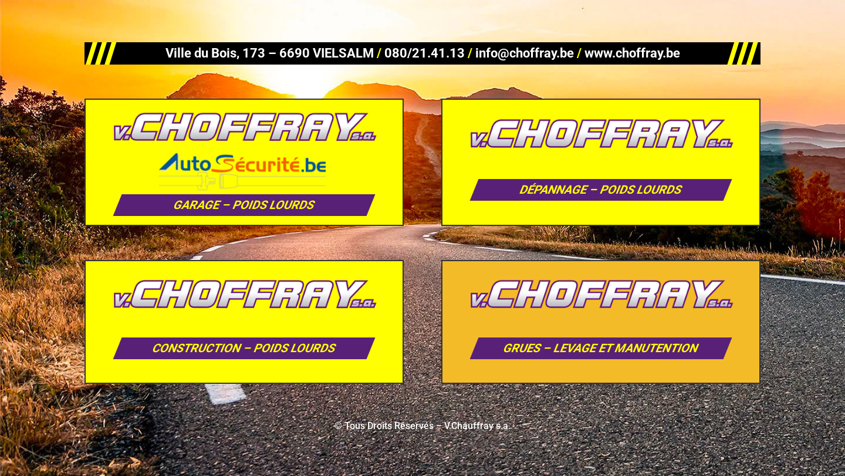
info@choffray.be (524, 53)
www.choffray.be (632, 53)
